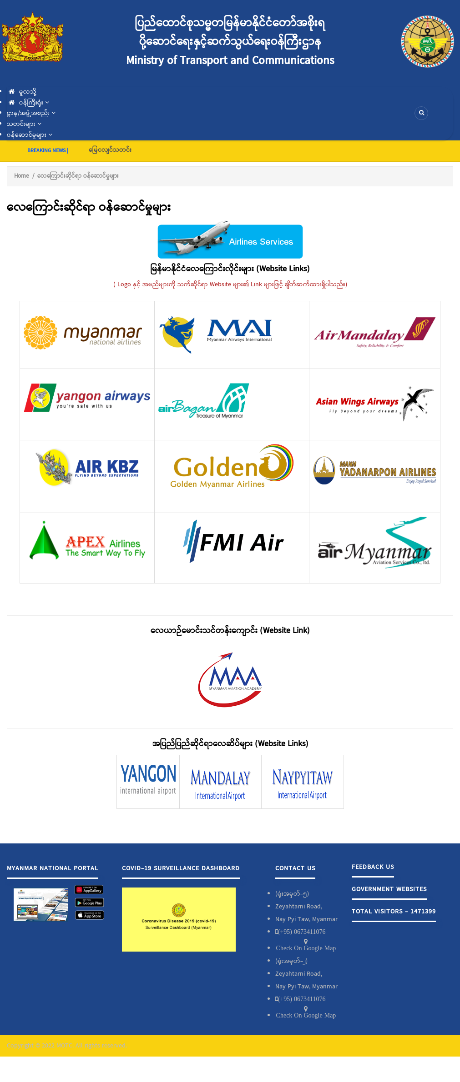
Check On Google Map (306, 948)
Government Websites (389, 889)
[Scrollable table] (230, 447)
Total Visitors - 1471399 (394, 912)
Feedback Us (373, 867)
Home (21, 176)
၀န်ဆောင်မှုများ (29, 135)
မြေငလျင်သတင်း (110, 150)
